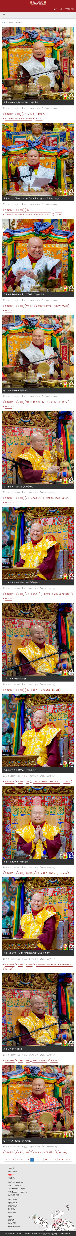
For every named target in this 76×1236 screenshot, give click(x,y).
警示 (27, 781)
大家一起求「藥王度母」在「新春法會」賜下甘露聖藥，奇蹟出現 (28, 214)
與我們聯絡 (12, 1178)
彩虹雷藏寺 (12, 1209)
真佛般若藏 (12, 1223)
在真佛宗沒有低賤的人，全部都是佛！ (46, 781)
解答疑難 (29, 873)
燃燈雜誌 (11, 1220)
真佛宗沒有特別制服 (40, 1061)
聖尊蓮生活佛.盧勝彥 (12, 114)
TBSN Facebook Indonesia (17, 1192)
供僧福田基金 (12, 1171)
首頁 (3, 22)
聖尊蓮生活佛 (9, 210)
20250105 (8, 502)
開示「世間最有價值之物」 (35, 402)
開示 (27, 210)
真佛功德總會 (12, 1199)
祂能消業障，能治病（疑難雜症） (57, 498)
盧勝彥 (20, 210)
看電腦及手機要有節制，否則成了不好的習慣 (52, 306)
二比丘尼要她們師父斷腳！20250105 (46, 690)
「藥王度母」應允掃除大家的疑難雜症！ (56, 594)
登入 (55, 9)
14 (55, 1159)
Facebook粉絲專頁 (14, 1185)
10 (37, 1159)
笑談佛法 (29, 306)
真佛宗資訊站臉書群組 (16, 1182)
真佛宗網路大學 (13, 1195)
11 (41, 1159)
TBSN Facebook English (16, 1189)
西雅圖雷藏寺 (12, 1206)
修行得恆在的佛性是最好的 (58, 402)
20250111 (39, 118)
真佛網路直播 (12, 1203)
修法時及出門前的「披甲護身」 (44, 1152)
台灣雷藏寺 (12, 1212)
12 (46, 1159)
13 (50, 1159)
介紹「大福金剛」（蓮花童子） (34, 114)
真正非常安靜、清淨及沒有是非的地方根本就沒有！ (54, 965)
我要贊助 (11, 1168)
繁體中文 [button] (69, 9)
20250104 (62, 1152)
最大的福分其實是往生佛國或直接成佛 (18, 118)
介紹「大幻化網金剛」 (34, 498)
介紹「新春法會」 (32, 594)
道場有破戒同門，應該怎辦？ (46, 873)
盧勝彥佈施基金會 (14, 1226)
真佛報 (10, 1217)
